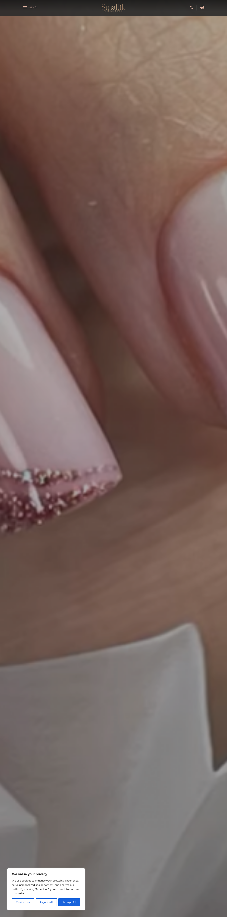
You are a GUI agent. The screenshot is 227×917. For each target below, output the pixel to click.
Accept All (69, 902)
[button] (29, 7)
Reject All (46, 902)
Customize (23, 902)
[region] (46, 889)
